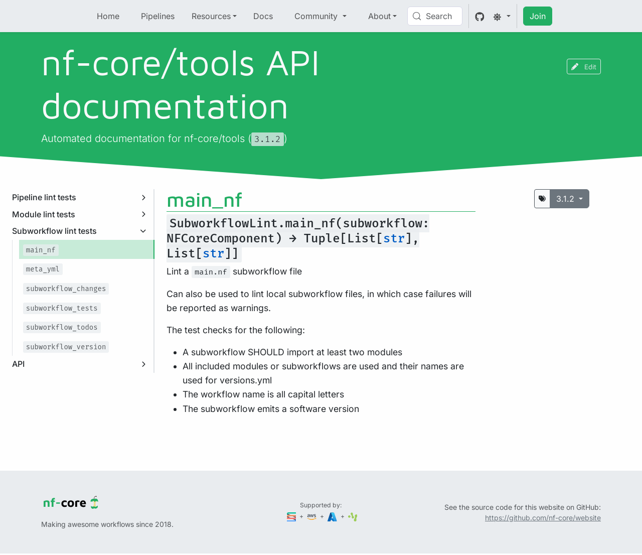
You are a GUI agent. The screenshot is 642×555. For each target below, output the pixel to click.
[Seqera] (292, 516)
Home (108, 16)
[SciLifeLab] (353, 516)
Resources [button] (211, 16)
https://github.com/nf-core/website (543, 517)
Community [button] (317, 16)
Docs (263, 16)
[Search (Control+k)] (434, 16)
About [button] (379, 16)
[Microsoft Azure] (333, 516)
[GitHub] (480, 16)
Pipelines (158, 16)
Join (538, 16)
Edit (583, 66)
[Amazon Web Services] (312, 516)
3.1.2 (566, 199)
